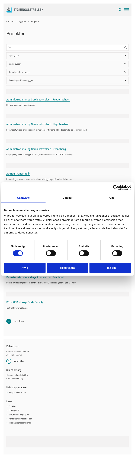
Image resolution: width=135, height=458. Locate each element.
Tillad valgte (67, 267)
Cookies (12, 406)
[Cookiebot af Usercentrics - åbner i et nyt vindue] (115, 187)
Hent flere (18, 321)
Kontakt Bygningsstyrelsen (20, 418)
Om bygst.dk (14, 410)
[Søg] (67, 47)
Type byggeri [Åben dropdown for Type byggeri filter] (67, 55)
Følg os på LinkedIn (17, 392)
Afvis (24, 267)
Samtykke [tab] (23, 197)
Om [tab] (111, 197)
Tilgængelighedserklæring (20, 422)
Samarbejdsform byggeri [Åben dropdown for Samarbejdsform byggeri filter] (67, 72)
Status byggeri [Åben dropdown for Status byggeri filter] (67, 64)
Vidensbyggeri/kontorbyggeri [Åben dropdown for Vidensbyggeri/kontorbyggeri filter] (67, 80)
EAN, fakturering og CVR (19, 414)
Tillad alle (110, 267)
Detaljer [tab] (67, 197)
